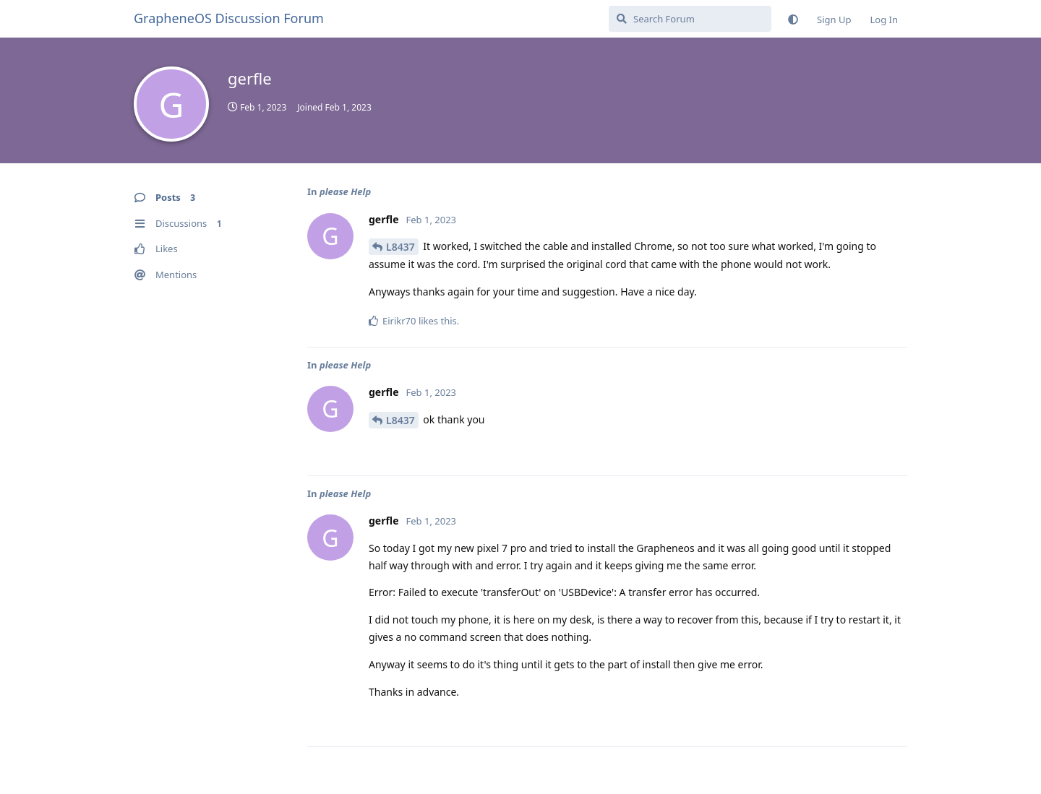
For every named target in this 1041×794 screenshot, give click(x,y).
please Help (345, 191)
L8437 (400, 247)
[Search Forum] (690, 19)
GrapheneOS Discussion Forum (229, 18)
